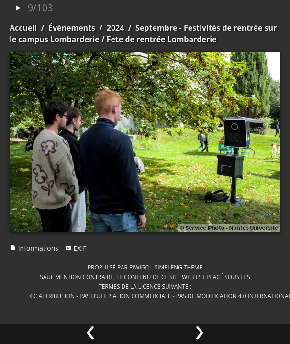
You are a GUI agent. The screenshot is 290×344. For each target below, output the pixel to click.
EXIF (76, 248)
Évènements (71, 27)
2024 (115, 27)
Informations (34, 248)
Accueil (23, 27)
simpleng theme (178, 267)
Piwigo (139, 267)
